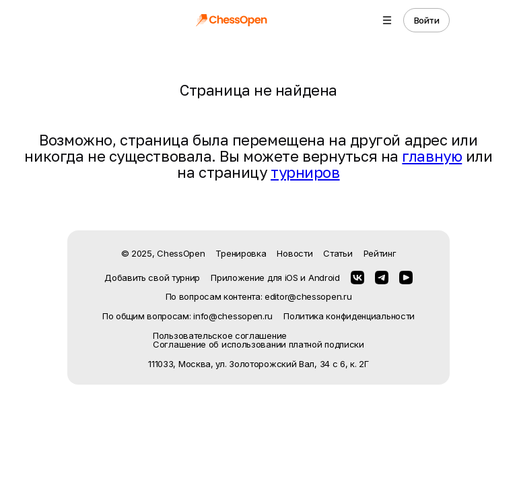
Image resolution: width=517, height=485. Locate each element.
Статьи (337, 253)
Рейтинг (380, 253)
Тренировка (240, 253)
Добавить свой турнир (152, 277)
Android (324, 277)
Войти (427, 20)
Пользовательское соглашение (220, 335)
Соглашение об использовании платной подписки (258, 344)
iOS (291, 277)
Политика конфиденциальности (349, 316)
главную (432, 156)
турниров (305, 172)
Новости (294, 253)
